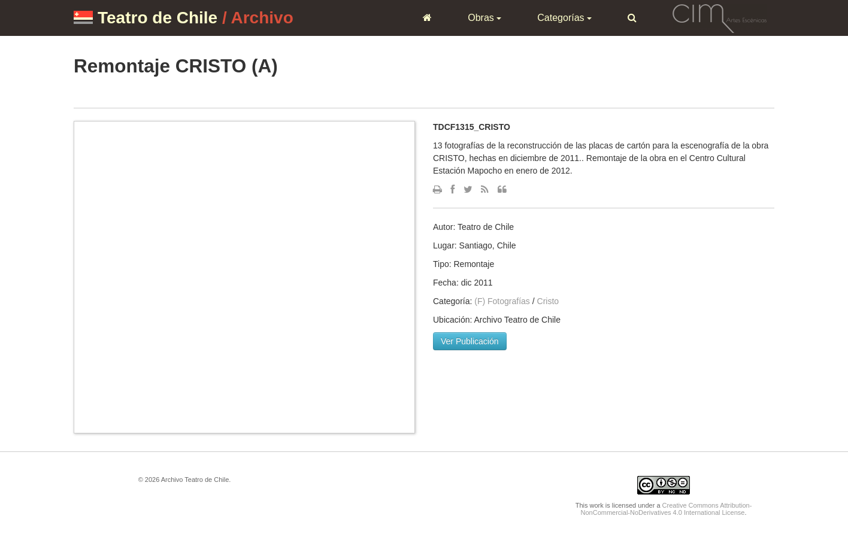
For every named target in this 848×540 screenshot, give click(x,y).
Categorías (564, 18)
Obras (484, 18)
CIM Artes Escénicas (720, 17)
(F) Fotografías (502, 301)
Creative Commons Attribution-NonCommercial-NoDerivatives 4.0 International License (666, 509)
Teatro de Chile (157, 17)
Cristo (548, 301)
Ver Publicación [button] (470, 341)
